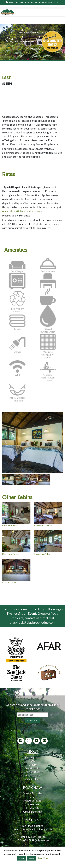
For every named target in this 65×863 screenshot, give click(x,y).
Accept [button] (21, 858)
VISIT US (32, 820)
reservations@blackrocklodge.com (22, 211)
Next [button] (59, 442)
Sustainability (32, 768)
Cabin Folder (32, 779)
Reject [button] (31, 858)
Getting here (32, 757)
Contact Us (32, 808)
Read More (42, 858)
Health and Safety (32, 771)
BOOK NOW (32, 787)
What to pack (32, 775)
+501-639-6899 (28, 836)
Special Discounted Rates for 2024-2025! (32, 2)
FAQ (32, 760)
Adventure (32, 804)
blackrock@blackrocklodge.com (32, 622)
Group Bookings (32, 811)
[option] (32, 442)
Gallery (32, 764)
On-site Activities (32, 793)
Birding (32, 796)
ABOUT (33, 751)
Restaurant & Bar (32, 800)
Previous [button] (5, 442)
